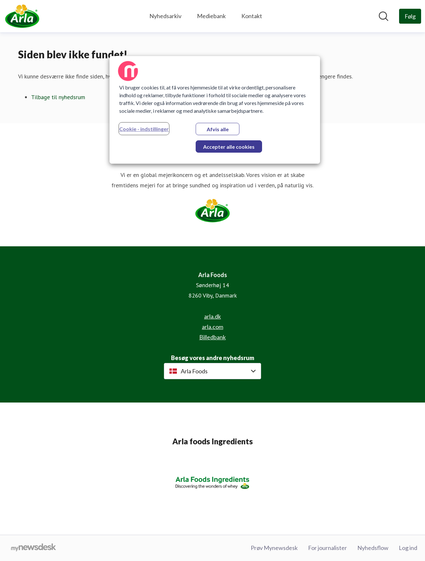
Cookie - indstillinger (144, 129)
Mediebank (211, 15)
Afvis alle (218, 129)
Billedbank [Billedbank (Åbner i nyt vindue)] (212, 337)
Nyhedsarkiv (165, 15)
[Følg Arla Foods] (410, 16)
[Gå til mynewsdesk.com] (33, 548)
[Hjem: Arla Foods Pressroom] (22, 16)
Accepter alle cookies (229, 147)
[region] (214, 110)
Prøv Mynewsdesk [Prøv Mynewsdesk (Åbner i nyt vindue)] (274, 547)
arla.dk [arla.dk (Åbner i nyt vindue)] (212, 316)
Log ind (408, 547)
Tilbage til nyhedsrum (58, 97)
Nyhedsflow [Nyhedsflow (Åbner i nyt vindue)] (372, 547)
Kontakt (251, 15)
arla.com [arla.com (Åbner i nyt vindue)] (212, 326)
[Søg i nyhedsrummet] (383, 16)
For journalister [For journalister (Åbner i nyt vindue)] (327, 547)
